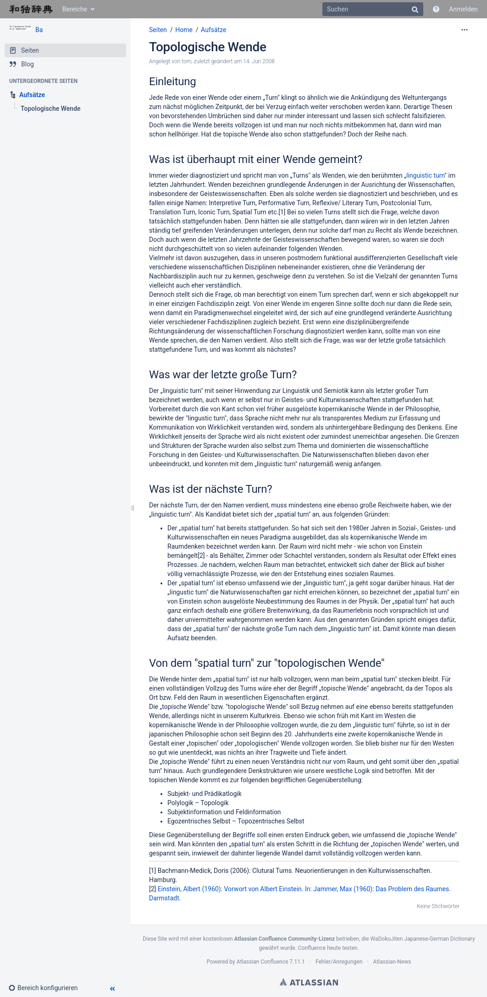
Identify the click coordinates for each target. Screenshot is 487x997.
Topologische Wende (207, 46)
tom (186, 61)
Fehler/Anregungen (338, 962)
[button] (46, 988)
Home (184, 29)
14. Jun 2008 (258, 61)
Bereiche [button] (74, 9)
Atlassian (309, 982)
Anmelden (463, 9)
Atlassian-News (392, 962)
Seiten (158, 29)
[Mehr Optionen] (464, 30)
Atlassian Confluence (262, 962)
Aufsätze (213, 29)
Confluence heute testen (328, 948)
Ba (39, 29)
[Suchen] (372, 9)
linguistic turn (425, 175)
